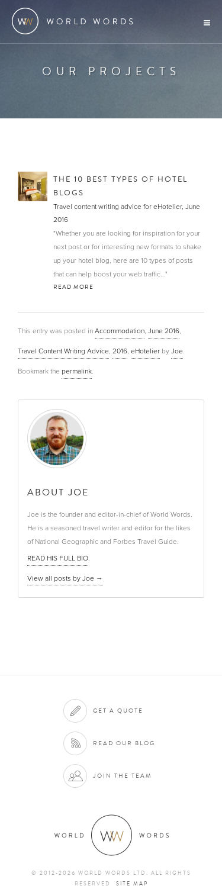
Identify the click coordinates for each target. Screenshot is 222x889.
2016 (119, 351)
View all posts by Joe (65, 578)
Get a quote (118, 710)
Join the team (122, 776)
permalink (77, 371)
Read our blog (124, 743)
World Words (75, 21)
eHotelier (145, 351)
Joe (177, 351)
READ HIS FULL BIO (57, 558)
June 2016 (163, 331)
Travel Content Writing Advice (63, 351)
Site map (132, 883)
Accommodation (119, 331)
